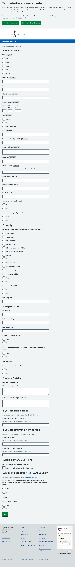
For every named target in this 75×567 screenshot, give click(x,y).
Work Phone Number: (9, 193)
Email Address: (10, 166)
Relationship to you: (9, 319)
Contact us (42, 527)
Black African (10, 244)
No (7, 208)
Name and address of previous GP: (14, 398)
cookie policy (27, 18)
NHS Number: (7, 131)
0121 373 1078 (6, 541)
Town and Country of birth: (15, 139)
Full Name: (6, 311)
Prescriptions (24, 534)
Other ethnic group (12, 270)
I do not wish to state (13, 266)
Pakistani (9, 259)
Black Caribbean (11, 241)
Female (8, 123)
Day (3, 108)
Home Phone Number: (10, 176)
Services (23, 538)
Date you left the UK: (9, 437)
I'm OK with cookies (10, 23)
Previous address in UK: (10, 382)
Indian (8, 255)
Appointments (25, 531)
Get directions (6, 538)
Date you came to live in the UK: (13, 418)
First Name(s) (10, 94)
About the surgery (26, 541)
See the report (63, 543)
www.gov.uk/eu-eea (30, 477)
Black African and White (14, 252)
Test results (42, 538)
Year (16, 108)
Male (8, 119)
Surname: (9, 78)
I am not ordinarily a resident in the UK (19, 468)
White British (10, 233)
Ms (7, 70)
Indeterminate (11, 126)
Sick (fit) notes (43, 534)
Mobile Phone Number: (10, 185)
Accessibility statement (27, 559)
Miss (7, 66)
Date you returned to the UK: (12, 448)
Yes (7, 205)
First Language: (7, 298)
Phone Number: (7, 327)
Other (8, 73)
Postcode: (9, 157)
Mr (7, 59)
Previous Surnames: (9, 86)
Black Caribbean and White (15, 248)
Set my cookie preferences (31, 23)
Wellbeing (41, 545)
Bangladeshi (10, 262)
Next (5, 514)
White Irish (10, 237)
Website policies (43, 559)
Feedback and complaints (46, 541)
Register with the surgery (28, 545)
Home (22, 527)
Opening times (43, 531)
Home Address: (11, 147)
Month (10, 108)
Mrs (7, 62)
